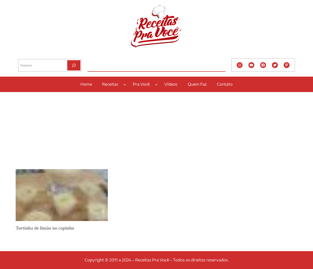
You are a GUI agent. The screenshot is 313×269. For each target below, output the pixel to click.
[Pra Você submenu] (156, 84)
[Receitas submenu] (124, 84)
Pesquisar (24, 55)
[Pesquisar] (74, 65)
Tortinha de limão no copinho (45, 228)
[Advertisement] (156, 129)
